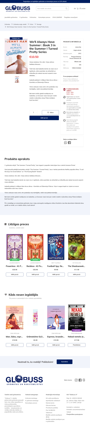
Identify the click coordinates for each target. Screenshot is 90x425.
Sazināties (64, 362)
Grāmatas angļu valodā (19, 24)
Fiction (31, 24)
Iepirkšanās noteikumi (53, 400)
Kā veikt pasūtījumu (52, 398)
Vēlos (50, 112)
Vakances (49, 412)
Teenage (39, 24)
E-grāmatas (24, 17)
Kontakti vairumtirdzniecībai (76, 409)
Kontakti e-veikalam (73, 407)
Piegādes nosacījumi (71, 17)
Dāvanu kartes (51, 405)
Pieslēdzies (76, 345)
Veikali (69, 412)
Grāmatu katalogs (31, 398)
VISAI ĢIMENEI (57, 17)
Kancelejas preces (44, 17)
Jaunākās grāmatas (11, 17)
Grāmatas (33, 17)
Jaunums (14, 260)
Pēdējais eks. (16, 38)
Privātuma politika (52, 408)
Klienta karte (50, 403)
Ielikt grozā (44, 118)
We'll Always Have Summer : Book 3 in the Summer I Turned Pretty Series (28, 27)
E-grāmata (76, 330)
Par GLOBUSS (50, 410)
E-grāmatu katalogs (31, 400)
